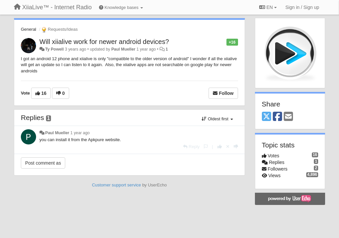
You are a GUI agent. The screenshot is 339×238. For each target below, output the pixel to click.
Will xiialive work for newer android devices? (104, 41)
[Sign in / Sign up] (302, 7)
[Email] (288, 117)
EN (268, 7)
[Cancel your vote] (227, 146)
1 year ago (80, 133)
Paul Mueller (123, 49)
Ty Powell (54, 49)
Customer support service (116, 184)
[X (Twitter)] (266, 117)
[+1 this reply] (220, 146)
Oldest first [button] (217, 118)
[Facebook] (277, 117)
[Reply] (191, 146)
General (28, 29)
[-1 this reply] (236, 146)
